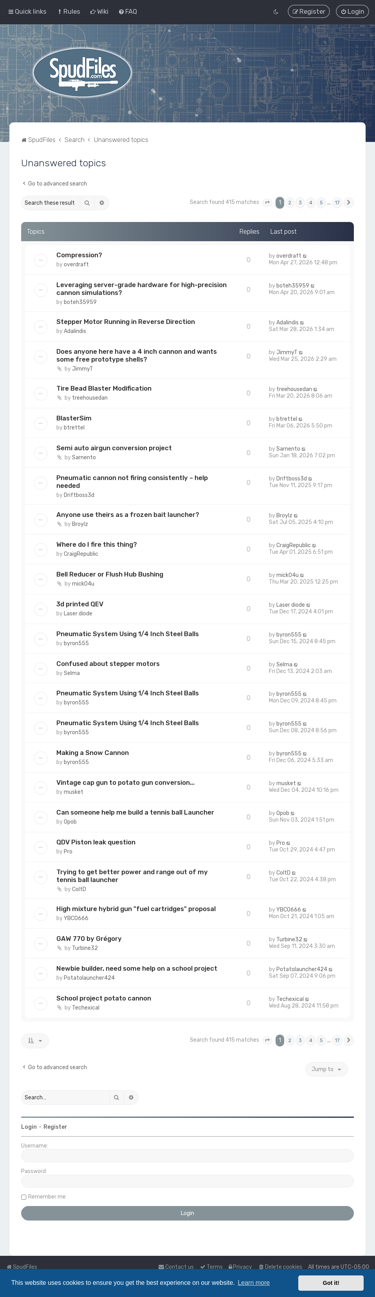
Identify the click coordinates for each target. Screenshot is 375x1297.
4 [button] (310, 202)
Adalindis (75, 330)
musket (73, 791)
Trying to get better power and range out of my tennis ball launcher (132, 875)
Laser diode (78, 612)
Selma (72, 672)
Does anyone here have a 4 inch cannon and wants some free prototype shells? (136, 354)
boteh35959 (80, 301)
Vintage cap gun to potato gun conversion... (125, 782)
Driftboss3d (79, 494)
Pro (68, 851)
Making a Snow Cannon (92, 752)
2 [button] (289, 202)
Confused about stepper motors (108, 663)
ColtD (79, 888)
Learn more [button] (254, 1282)
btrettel (74, 427)
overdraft (76, 263)
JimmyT (82, 368)
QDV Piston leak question (95, 841)
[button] (267, 202)
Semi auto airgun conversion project (114, 447)
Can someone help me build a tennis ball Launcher (135, 811)
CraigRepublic (81, 553)
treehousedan (90, 397)
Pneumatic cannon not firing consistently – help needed (132, 481)
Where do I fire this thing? (96, 544)
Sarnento (84, 456)
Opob (70, 821)
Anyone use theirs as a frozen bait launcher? (127, 514)
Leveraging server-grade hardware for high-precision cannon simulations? (141, 288)
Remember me (47, 1196)
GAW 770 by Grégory (89, 938)
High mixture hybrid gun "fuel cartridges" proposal (136, 908)
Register (55, 1126)
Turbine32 (85, 947)
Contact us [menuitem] (176, 1267)
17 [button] (337, 202)
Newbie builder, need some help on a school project (136, 967)
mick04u (83, 583)
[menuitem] (68, 11)
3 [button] (300, 202)
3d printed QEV (79, 603)
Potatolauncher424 (89, 977)
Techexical (85, 1007)
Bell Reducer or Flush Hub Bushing (109, 573)
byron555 (76, 642)
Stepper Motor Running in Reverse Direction (125, 321)
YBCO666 (76, 917)
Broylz (80, 523)
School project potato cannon (103, 997)
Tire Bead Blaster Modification (103, 387)
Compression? (79, 254)
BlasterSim (74, 417)
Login (29, 1126)
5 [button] (321, 202)
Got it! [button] (331, 1283)
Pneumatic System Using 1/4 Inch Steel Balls (127, 633)
